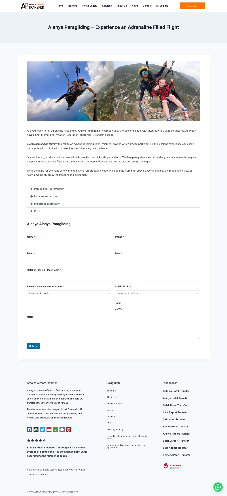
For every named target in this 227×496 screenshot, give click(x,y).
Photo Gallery (89, 5)
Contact (147, 5)
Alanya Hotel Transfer (175, 398)
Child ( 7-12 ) (123, 286)
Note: (30, 316)
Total (118, 303)
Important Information (47, 203)
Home (60, 5)
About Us (122, 5)
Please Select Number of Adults (45, 286)
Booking (72, 5)
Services (107, 5)
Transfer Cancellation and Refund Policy (126, 437)
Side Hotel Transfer (174, 419)
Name (31, 236)
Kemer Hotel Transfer (175, 426)
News (135, 5)
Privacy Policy (114, 429)
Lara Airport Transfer (175, 412)
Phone (119, 236)
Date (118, 253)
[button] (30, 91)
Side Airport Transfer (175, 447)
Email (31, 253)
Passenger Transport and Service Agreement (126, 446)
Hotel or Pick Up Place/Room (44, 270)
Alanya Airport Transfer (176, 433)
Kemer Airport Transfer (176, 454)
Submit (33, 346)
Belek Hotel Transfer (175, 405)
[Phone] (157, 244)
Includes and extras (45, 196)
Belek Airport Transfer (176, 440)
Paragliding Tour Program (49, 188)
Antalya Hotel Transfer (176, 391)
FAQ (108, 423)
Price (37, 211)
